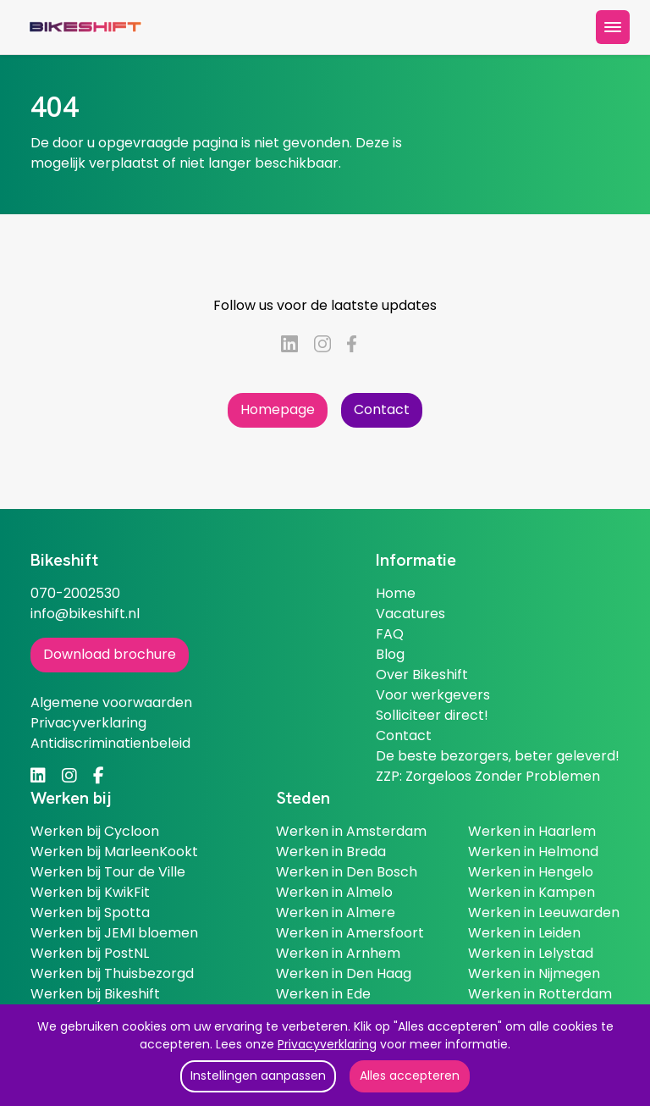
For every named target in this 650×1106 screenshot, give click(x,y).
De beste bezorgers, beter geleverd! (498, 756)
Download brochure (109, 654)
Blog (390, 654)
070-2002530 (75, 593)
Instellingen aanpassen (258, 1075)
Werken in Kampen (531, 892)
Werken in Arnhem (338, 953)
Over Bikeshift (422, 674)
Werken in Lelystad (530, 953)
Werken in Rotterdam (540, 994)
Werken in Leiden (524, 933)
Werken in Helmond (533, 851)
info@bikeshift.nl (85, 613)
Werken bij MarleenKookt (114, 851)
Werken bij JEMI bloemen (114, 933)
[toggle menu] (613, 27)
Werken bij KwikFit (90, 892)
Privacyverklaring (327, 1044)
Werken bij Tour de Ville (107, 872)
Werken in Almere (335, 912)
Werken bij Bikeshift (95, 994)
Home (396, 593)
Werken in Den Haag (343, 973)
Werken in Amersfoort (350, 933)
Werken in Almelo (334, 892)
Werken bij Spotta (90, 912)
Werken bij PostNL (89, 953)
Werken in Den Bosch (346, 872)
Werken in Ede (323, 994)
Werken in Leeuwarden (544, 912)
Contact (382, 409)
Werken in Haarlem (532, 831)
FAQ (390, 634)
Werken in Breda (331, 851)
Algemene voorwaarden (111, 702)
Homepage (277, 409)
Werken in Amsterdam (351, 831)
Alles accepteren (410, 1075)
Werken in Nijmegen (534, 973)
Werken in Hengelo (530, 872)
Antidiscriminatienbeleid (110, 743)
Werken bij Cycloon (94, 831)
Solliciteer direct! (432, 715)
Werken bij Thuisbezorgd (112, 973)
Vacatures (410, 613)
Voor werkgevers (433, 695)
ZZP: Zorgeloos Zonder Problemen (488, 776)
